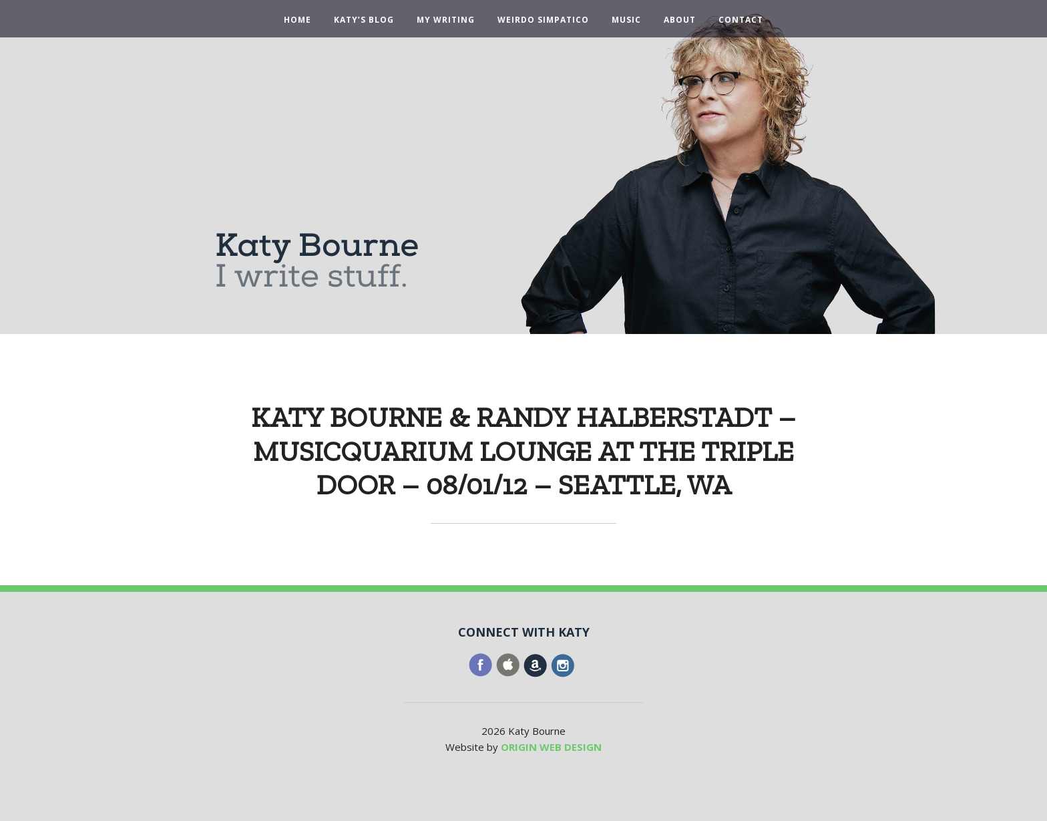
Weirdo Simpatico (543, 20)
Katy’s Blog (364, 20)
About (680, 20)
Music (626, 20)
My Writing (446, 20)
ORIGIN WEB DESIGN (551, 747)
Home (297, 20)
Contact (740, 20)
